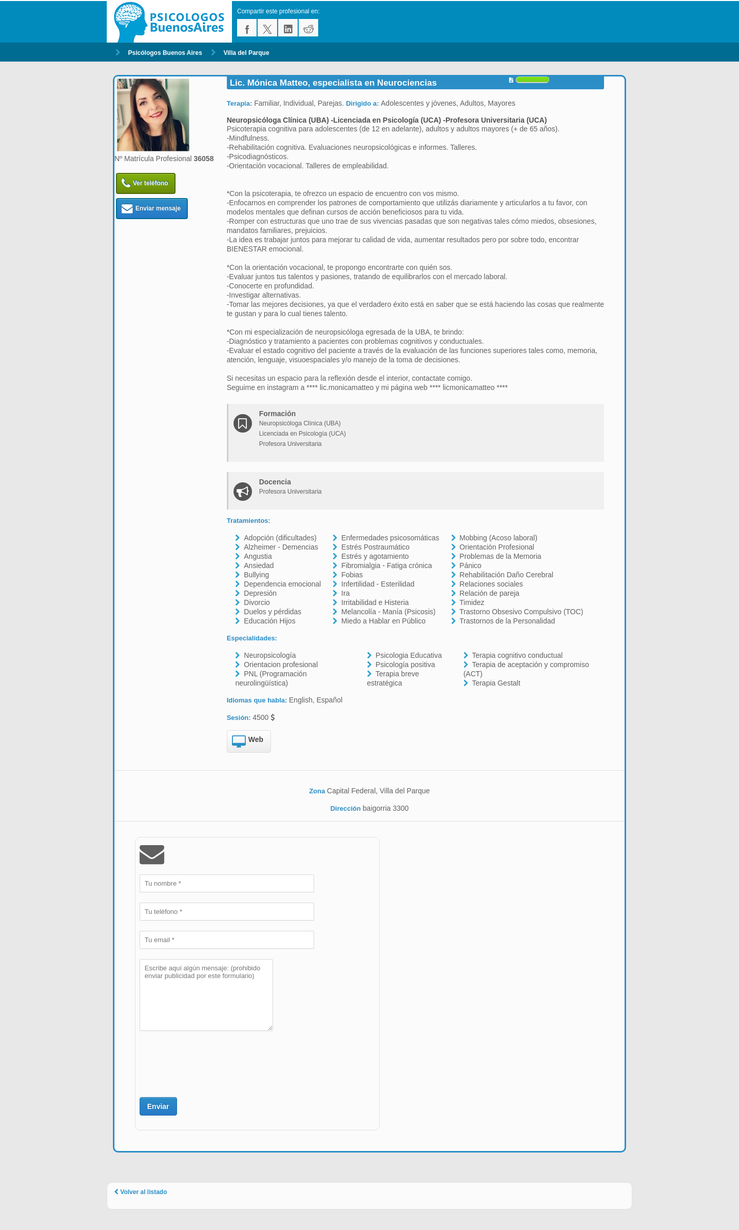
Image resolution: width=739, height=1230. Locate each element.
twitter (267, 27)
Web (247, 742)
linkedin (288, 27)
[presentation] (218, 1063)
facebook (247, 27)
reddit (308, 27)
